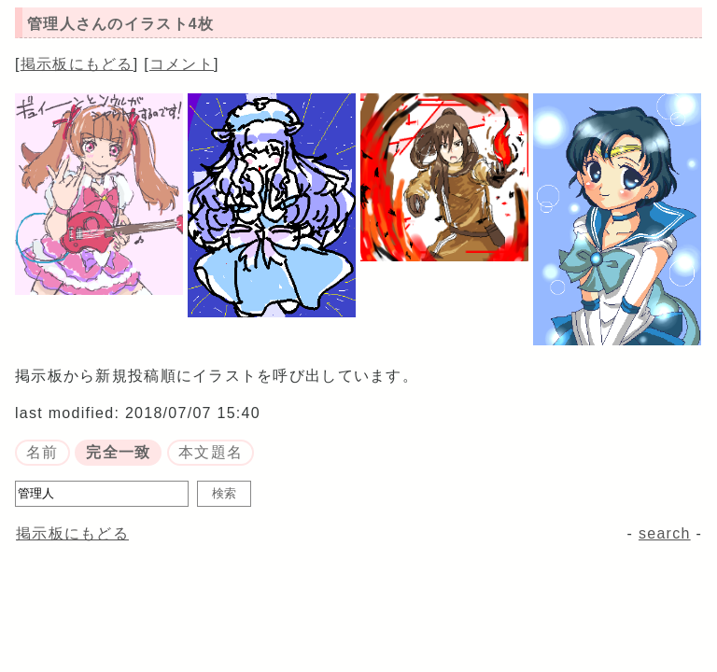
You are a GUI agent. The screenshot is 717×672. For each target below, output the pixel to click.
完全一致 (118, 452)
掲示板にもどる (77, 64)
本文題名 (210, 452)
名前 (42, 452)
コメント (181, 64)
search (665, 533)
